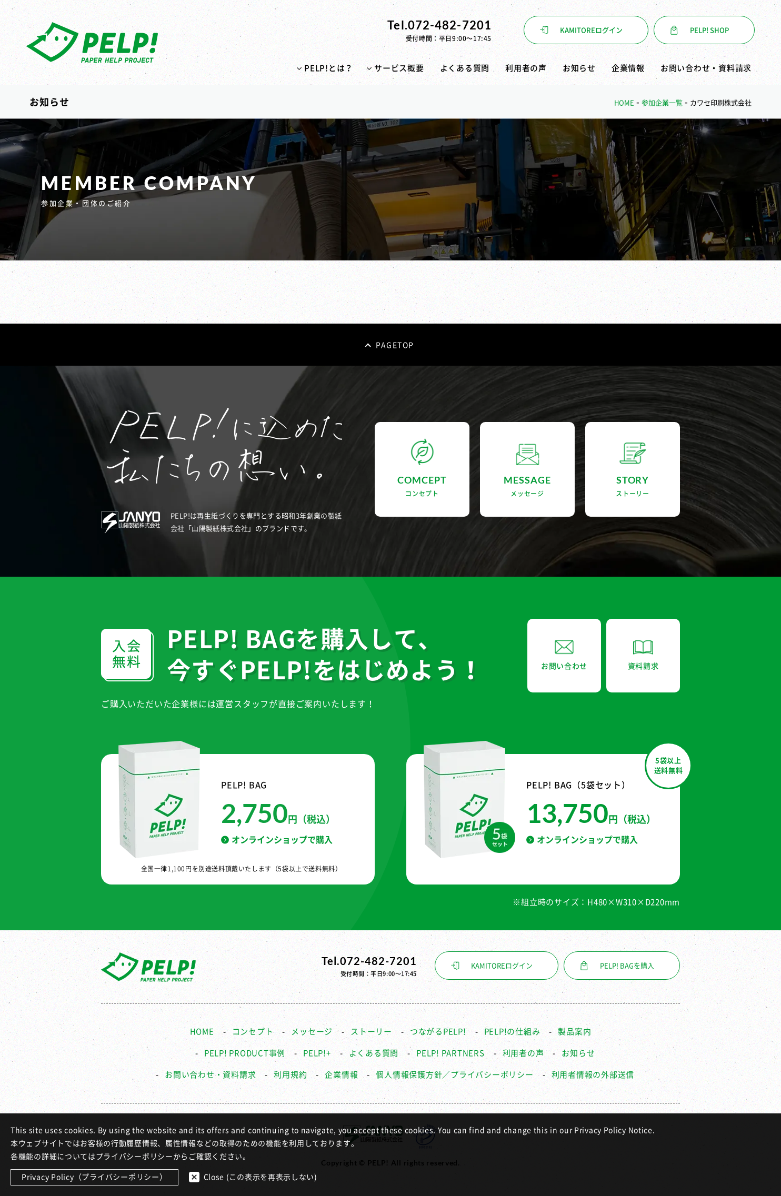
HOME (202, 1032)
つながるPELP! (438, 1032)
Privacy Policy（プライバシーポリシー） (94, 1177)
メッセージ (312, 1032)
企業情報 (628, 68)
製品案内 (574, 1032)
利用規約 (290, 1075)
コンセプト (253, 1032)
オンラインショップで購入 (277, 840)
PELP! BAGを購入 (627, 965)
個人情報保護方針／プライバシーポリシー (454, 1075)
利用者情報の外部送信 (593, 1075)
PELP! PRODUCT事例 (244, 1053)
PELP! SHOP (709, 30)
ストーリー (371, 1032)
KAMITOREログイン (591, 30)
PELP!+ (317, 1053)
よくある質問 (465, 68)
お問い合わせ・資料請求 (706, 68)
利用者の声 (526, 68)
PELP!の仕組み (512, 1032)
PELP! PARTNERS (450, 1053)
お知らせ (579, 68)
